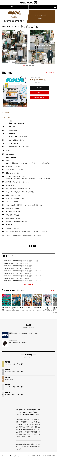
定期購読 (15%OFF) (39, 97)
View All (52, 290)
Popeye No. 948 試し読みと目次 (17, 268)
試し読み (39, 88)
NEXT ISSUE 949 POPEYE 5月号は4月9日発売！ (22, 266)
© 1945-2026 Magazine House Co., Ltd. (41, 456)
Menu (48, 7)
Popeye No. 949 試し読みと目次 (16, 263)
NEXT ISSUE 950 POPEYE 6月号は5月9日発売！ (21, 261)
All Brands (9, 7)
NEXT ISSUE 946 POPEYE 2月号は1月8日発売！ (22, 281)
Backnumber (50, 72)
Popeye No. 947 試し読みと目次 (17, 273)
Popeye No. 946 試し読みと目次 (17, 278)
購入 (39, 92)
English (43, 18)
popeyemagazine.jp (41, 15)
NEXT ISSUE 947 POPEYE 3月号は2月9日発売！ (22, 276)
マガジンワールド (28, 2)
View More (28, 284)
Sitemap (4, 456)
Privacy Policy (14, 456)
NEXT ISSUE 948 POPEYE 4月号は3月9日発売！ (22, 271)
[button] (24, 66)
